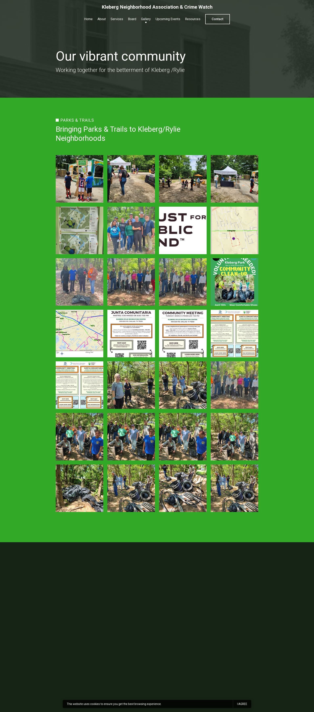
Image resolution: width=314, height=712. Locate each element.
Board (132, 19)
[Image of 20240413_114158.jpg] (131, 436)
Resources (192, 19)
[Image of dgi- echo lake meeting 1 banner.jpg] (234, 333)
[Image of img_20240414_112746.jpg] (79, 282)
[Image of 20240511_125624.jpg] (79, 230)
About (101, 19)
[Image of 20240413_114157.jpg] (79, 436)
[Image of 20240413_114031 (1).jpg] (234, 488)
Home (88, 19)
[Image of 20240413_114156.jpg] (234, 436)
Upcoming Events (168, 19)
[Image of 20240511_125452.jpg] (131, 179)
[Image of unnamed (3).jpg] (183, 230)
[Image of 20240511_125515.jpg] (234, 179)
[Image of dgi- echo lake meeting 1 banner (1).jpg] (79, 385)
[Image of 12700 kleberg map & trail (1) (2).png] (234, 230)
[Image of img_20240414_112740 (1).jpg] (183, 282)
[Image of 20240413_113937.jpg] (79, 488)
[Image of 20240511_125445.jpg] (183, 179)
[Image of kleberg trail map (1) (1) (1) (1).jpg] (79, 333)
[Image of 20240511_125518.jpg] (79, 179)
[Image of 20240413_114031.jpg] (131, 488)
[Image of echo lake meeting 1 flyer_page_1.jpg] (183, 333)
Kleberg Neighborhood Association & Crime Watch (157, 7)
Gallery (146, 19)
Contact (217, 19)
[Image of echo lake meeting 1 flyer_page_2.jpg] (131, 333)
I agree (242, 704)
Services (117, 19)
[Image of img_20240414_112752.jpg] (234, 385)
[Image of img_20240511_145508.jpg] (131, 230)
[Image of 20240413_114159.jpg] (183, 436)
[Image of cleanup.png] (234, 282)
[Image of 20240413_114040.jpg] (131, 385)
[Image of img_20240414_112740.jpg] (131, 282)
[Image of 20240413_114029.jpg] (183, 488)
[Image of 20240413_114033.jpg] (183, 385)
